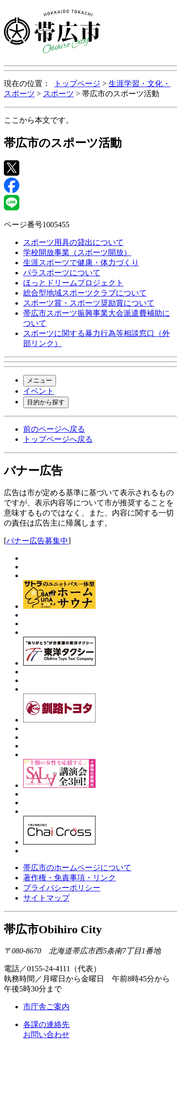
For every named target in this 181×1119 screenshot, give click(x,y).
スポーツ (58, 94)
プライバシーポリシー (61, 888)
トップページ (77, 83)
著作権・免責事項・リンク (69, 878)
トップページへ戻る (58, 439)
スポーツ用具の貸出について (73, 242)
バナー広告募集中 (37, 541)
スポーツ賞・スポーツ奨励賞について (88, 303)
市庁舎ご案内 (46, 1007)
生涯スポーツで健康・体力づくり (81, 262)
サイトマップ (46, 898)
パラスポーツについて (61, 273)
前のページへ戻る (54, 429)
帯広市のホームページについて (77, 867)
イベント (38, 391)
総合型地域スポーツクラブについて (85, 293)
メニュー (39, 380)
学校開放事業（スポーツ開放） (77, 252)
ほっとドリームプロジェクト (73, 283)
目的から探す (46, 402)
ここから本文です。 (38, 120)
